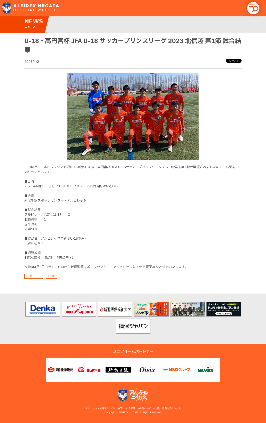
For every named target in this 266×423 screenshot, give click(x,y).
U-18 (51, 276)
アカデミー (34, 276)
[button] (253, 8)
